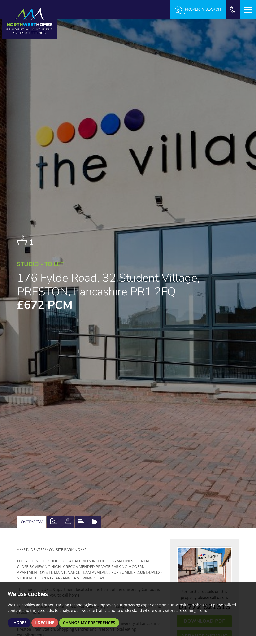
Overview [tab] (32, 522)
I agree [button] (19, 622)
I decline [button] (44, 622)
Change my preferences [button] (89, 622)
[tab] (67, 522)
